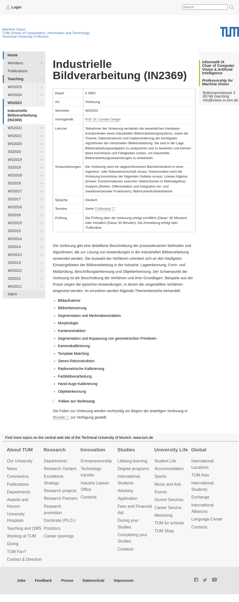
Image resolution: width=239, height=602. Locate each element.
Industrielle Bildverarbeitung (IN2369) (22, 115)
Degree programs (133, 468)
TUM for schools (169, 523)
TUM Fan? (16, 551)
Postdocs (52, 528)
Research (55, 449)
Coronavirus (18, 476)
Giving (12, 544)
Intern (12, 294)
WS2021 (15, 136)
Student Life (165, 461)
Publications (18, 71)
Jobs (21, 580)
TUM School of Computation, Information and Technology (46, 33)
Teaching (15, 79)
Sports (160, 476)
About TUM (20, 449)
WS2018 (15, 175)
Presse (67, 580)
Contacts (89, 497)
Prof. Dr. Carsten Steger (103, 119)
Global (198, 449)
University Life (171, 449)
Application (127, 498)
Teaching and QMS (24, 528)
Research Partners (61, 498)
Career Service (168, 507)
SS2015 (14, 231)
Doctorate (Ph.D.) (59, 520)
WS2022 (15, 128)
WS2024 (15, 95)
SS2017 (14, 199)
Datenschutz (94, 580)
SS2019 (14, 167)
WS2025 (15, 87)
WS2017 (15, 191)
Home (12, 55)
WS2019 (15, 160)
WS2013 (15, 255)
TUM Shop (164, 531)
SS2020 (14, 152)
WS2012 (15, 270)
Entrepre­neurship (96, 461)
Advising (125, 491)
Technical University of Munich (25, 36)
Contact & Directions (25, 559)
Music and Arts (167, 484)
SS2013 (14, 263)
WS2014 (15, 239)
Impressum (124, 580)
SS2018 (14, 183)
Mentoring (163, 515)
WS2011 (15, 286)
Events (160, 492)
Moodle (59, 417)
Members (15, 63)
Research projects (60, 491)
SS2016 (14, 215)
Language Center (207, 519)
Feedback (43, 580)
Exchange (200, 497)
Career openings (59, 536)
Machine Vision (14, 29)
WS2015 (15, 223)
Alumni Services (168, 499)
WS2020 (15, 144)
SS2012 (14, 278)
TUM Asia (200, 475)
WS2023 (14, 103)
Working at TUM (21, 536)
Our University (20, 461)
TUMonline (103, 209)
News (12, 468)
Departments (18, 492)
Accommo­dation (169, 468)
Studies (126, 449)
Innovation (92, 449)
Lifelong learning (132, 461)
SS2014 (14, 247)
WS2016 (15, 207)
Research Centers (60, 468)
